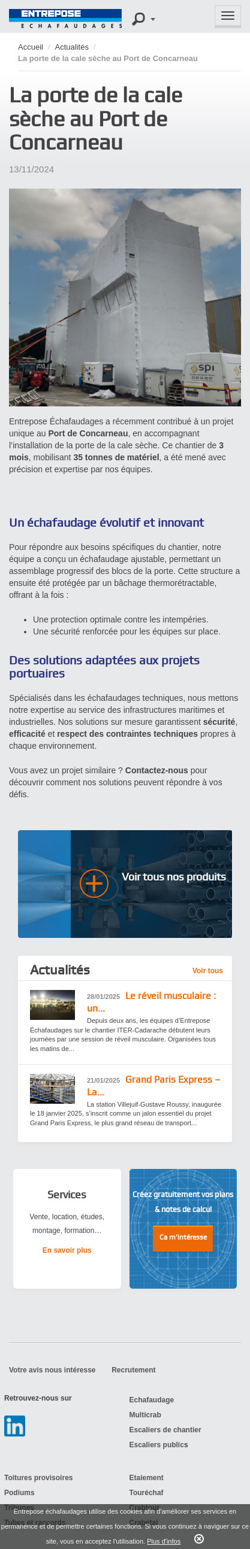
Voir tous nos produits (174, 876)
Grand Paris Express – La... (153, 1086)
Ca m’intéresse (183, 1237)
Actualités (72, 46)
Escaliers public (156, 1445)
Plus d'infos (163, 1541)
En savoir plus (67, 1250)
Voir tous (207, 971)
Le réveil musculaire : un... (151, 1002)
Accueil (30, 46)
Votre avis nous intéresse (52, 1370)
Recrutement (133, 1370)
